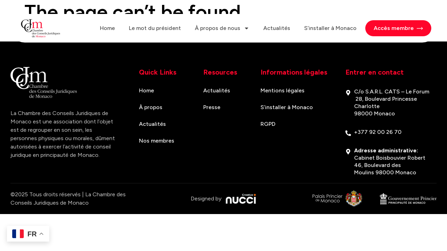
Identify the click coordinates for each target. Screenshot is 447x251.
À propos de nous (222, 28)
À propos (150, 107)
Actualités (276, 28)
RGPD (268, 124)
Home (107, 28)
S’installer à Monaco (330, 28)
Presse (211, 107)
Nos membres (156, 140)
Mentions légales (283, 90)
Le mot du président (155, 28)
